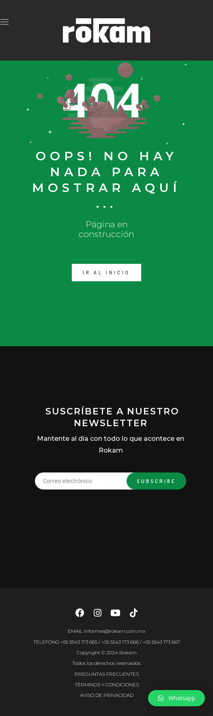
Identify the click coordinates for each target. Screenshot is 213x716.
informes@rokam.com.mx (114, 631)
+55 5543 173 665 (78, 642)
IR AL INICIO (106, 273)
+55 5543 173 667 (161, 642)
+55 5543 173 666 (120, 642)
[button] (176, 698)
